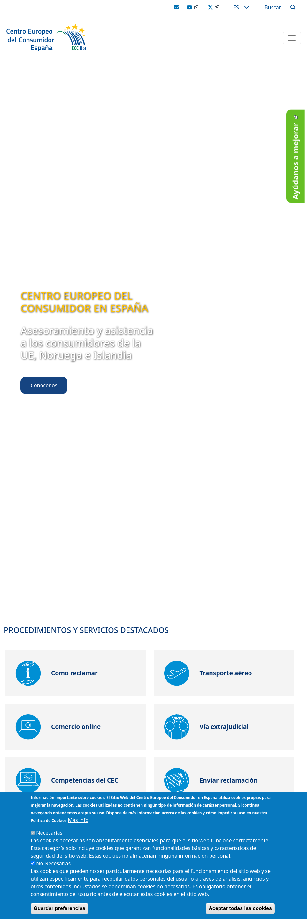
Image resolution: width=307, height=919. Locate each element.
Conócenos (44, 385)
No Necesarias (53, 863)
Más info (78, 820)
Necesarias (49, 832)
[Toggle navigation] (292, 38)
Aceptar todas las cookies (240, 908)
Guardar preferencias (59, 908)
